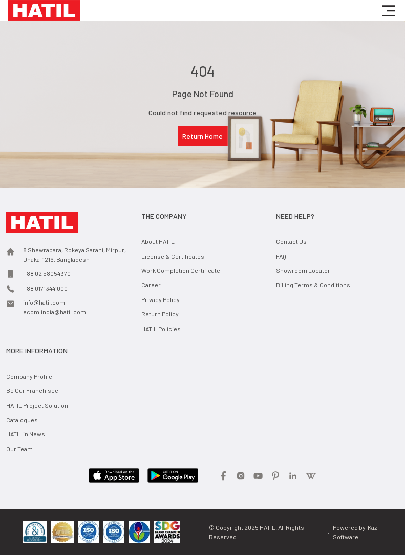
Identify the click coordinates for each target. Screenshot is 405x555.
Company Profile (29, 376)
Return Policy (160, 313)
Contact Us (291, 241)
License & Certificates (172, 256)
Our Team (19, 448)
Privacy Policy (160, 299)
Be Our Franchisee (32, 390)
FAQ (281, 256)
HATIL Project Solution (37, 405)
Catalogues (22, 419)
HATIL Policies (161, 328)
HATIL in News (25, 433)
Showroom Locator (303, 270)
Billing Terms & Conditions (313, 284)
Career (151, 284)
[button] (388, 11)
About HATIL (158, 241)
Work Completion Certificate (180, 270)
